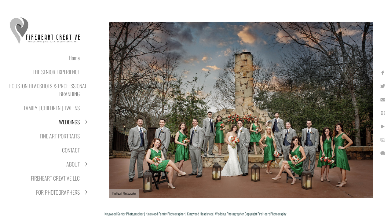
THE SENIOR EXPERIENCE (56, 72)
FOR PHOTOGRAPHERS (58, 192)
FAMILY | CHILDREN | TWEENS (52, 108)
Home (74, 58)
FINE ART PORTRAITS (60, 136)
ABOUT (73, 164)
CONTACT (71, 150)
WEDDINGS (69, 122)
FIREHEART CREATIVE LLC (55, 178)
